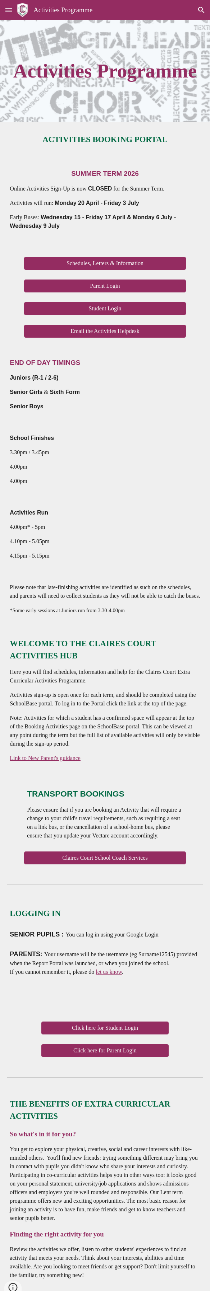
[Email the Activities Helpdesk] (105, 331)
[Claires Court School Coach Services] (105, 858)
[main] (105, 71)
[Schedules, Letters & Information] (105, 263)
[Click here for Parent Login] (105, 1051)
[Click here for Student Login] (105, 1028)
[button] (8, 10)
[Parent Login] (105, 286)
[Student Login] (105, 309)
